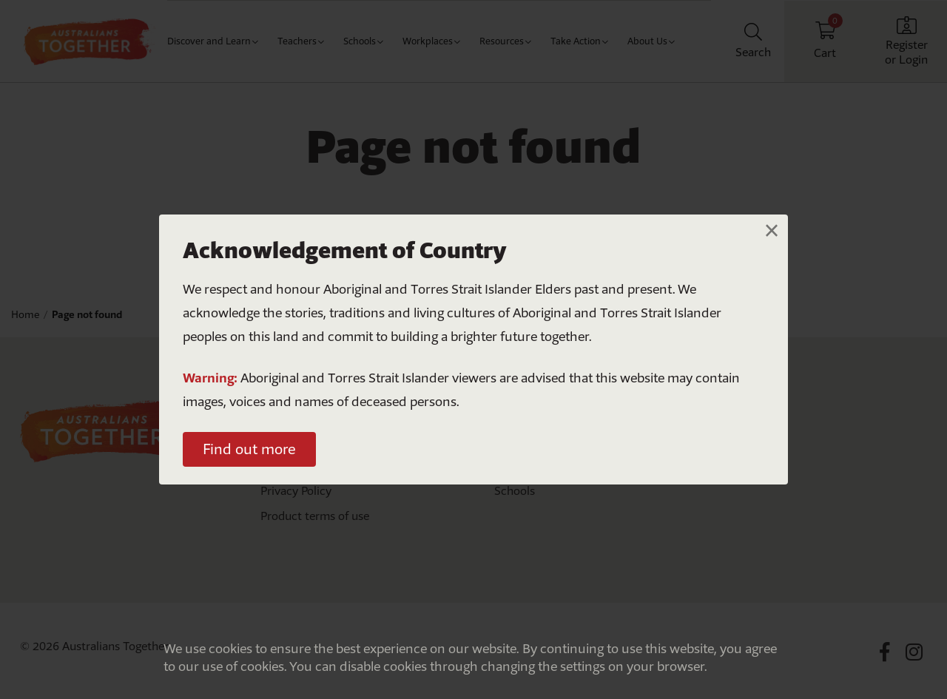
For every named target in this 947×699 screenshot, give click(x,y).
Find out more (249, 449)
